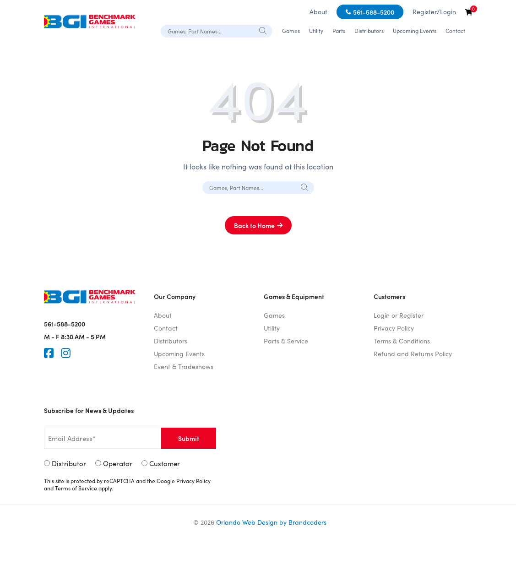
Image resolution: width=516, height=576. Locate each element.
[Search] (263, 31)
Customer (164, 463)
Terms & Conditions (402, 341)
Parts (338, 30)
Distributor (69, 463)
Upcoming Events (414, 30)
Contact (455, 30)
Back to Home (254, 225)
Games (291, 30)
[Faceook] (49, 353)
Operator (117, 463)
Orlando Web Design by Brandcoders (271, 522)
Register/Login (434, 11)
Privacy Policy (394, 328)
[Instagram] (66, 353)
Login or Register (399, 315)
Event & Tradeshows (183, 366)
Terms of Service (76, 488)
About (318, 11)
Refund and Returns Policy (413, 353)
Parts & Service (286, 341)
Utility (316, 30)
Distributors (369, 30)
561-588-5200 (373, 11)
